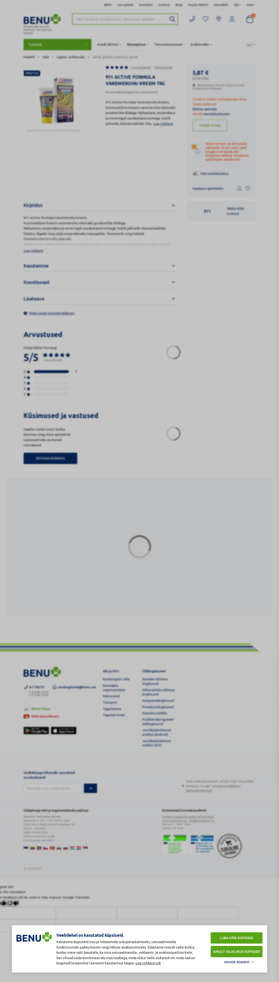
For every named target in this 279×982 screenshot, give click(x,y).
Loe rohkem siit (148, 963)
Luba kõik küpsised (236, 938)
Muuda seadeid (236, 962)
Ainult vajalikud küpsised (236, 951)
